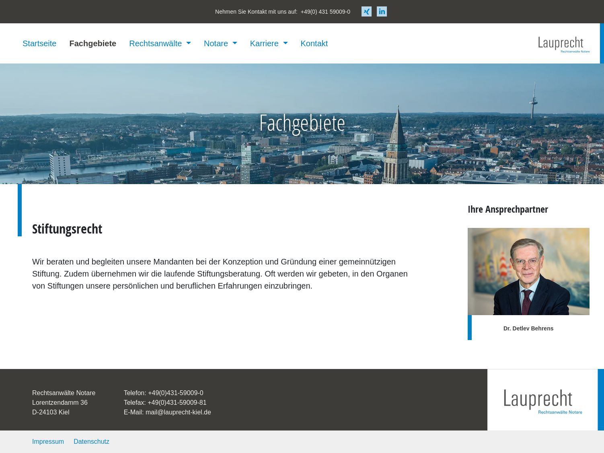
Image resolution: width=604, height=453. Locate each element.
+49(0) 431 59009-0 (325, 11)
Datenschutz (91, 441)
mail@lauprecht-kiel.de (178, 412)
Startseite (39, 43)
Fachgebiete (92, 43)
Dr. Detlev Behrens (528, 328)
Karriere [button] (265, 43)
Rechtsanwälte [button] (156, 43)
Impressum (48, 441)
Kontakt (314, 43)
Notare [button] (217, 43)
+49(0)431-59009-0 (175, 392)
